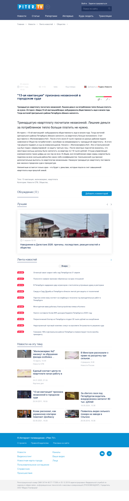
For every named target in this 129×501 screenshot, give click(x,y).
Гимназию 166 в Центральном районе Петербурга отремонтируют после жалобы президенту (66, 338)
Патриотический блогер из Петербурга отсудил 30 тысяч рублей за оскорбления (66, 322)
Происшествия (24, 478)
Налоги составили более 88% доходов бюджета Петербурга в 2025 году (62, 315)
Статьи (36, 16)
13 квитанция (28, 179)
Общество (43, 182)
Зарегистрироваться (98, 3)
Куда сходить (86, 16)
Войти (84, 3)
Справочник (23, 474)
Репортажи (51, 16)
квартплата (53, 179)
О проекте (21, 448)
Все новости (104, 260)
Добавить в (98, 87)
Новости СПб (32, 182)
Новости (21, 16)
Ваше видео (59, 461)
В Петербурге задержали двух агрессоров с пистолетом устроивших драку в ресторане (64, 286)
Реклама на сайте (61, 448)
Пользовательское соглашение (33, 470)
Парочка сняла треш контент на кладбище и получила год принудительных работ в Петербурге (67, 301)
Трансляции (105, 16)
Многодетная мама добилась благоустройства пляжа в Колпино (59, 309)
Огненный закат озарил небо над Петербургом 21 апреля (56, 272)
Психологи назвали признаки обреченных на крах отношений (58, 279)
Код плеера (70, 87)
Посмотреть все (25, 195)
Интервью (68, 16)
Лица (55, 465)
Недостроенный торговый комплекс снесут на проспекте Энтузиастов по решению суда (66, 329)
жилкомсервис (41, 179)
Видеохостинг (24, 461)
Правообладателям (40, 448)
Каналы (56, 457)
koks (55, 87)
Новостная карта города (29, 465)
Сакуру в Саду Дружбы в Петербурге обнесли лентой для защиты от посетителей (66, 294)
